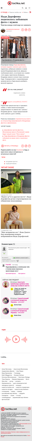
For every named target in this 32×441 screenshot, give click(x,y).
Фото (27, 379)
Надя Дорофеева (11, 163)
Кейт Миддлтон (7, 375)
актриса (18, 381)
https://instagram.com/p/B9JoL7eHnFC (14, 102)
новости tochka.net (8, 387)
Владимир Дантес (12, 161)
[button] (26, 8)
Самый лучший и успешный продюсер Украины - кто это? (20, 300)
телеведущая (6, 397)
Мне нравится (21, 273)
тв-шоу (18, 395)
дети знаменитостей (20, 383)
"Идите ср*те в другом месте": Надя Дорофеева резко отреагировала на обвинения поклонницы (16, 199)
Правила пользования (5, 432)
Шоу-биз (4, 381)
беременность (6, 383)
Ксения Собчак (19, 375)
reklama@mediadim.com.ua (25, 423)
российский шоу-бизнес (9, 393)
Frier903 (8, 264)
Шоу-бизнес (5, 37)
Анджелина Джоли (8, 371)
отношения (5, 391)
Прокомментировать (11, 273)
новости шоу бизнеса (21, 389)
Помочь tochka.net (15, 12)
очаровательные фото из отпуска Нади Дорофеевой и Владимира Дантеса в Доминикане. (16, 121)
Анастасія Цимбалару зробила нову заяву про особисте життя (20, 284)
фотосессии (5, 399)
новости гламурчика (22, 387)
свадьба (22, 393)
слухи (12, 395)
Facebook (20, 150)
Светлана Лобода (24, 377)
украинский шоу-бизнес (20, 397)
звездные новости (8, 385)
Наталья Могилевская (9, 377)
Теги (3, 364)
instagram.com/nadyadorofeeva (9, 61)
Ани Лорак (19, 371)
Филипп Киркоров (18, 379)
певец (13, 391)
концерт (18, 385)
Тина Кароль (6, 379)
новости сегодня (7, 389)
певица (19, 391)
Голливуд (17, 373)
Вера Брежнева (7, 373)
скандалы (5, 395)
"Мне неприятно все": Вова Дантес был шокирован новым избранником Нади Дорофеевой (15, 234)
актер (11, 381)
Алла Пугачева (7, 369)
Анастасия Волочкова (21, 369)
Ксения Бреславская (12, 29)
